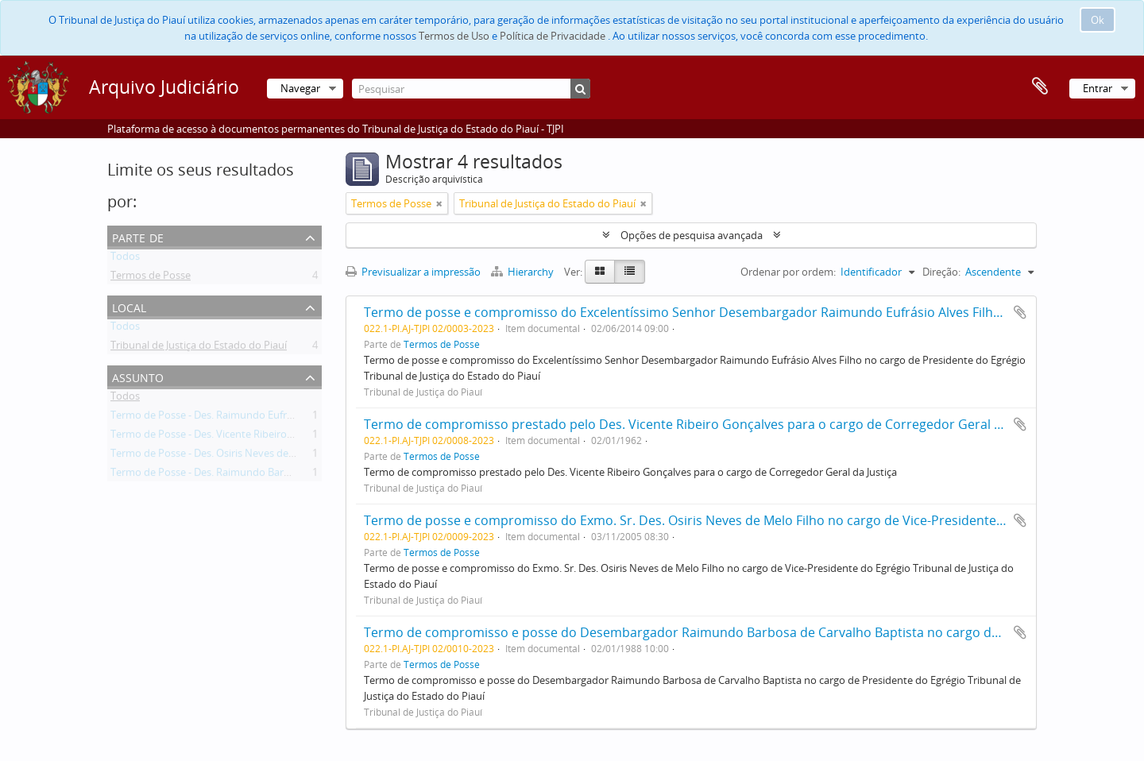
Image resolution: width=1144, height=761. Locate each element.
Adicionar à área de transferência (1020, 312)
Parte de (138, 236)
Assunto (138, 376)
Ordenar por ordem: (788, 272)
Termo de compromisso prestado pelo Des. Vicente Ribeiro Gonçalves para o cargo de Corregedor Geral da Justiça (707, 424)
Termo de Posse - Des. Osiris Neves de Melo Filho (225, 456)
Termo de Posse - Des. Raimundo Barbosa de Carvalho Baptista (258, 475)
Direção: (941, 272)
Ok (1097, 20)
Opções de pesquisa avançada (691, 235)
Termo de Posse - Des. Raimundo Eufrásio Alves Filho (234, 418)
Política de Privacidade (552, 36)
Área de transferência (1040, 86)
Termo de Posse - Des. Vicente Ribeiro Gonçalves (224, 437)
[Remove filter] (439, 203)
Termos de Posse (150, 278)
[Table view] (629, 272)
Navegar (300, 88)
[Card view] (600, 272)
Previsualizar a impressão (413, 272)
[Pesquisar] (471, 89)
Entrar (1097, 88)
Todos (125, 259)
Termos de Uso (454, 36)
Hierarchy (523, 272)
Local (129, 306)
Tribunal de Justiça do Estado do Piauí (198, 348)
